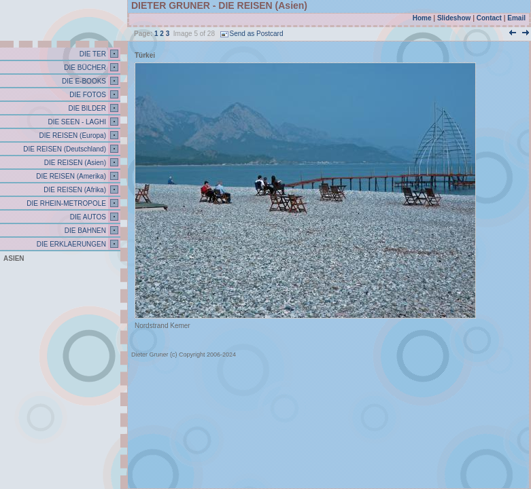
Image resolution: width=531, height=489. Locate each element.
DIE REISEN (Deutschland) (64, 149)
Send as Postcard (252, 33)
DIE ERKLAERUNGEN (70, 244)
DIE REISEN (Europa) (71, 135)
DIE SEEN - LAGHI (76, 122)
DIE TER (92, 54)
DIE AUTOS (87, 217)
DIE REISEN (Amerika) (70, 176)
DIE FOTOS (87, 94)
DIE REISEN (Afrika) (74, 190)
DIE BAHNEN (84, 230)
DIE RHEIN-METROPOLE (65, 203)
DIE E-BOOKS (83, 81)
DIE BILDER (86, 108)
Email (516, 18)
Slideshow (453, 18)
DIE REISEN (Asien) (74, 162)
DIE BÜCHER (84, 67)
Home (422, 18)
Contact (489, 18)
